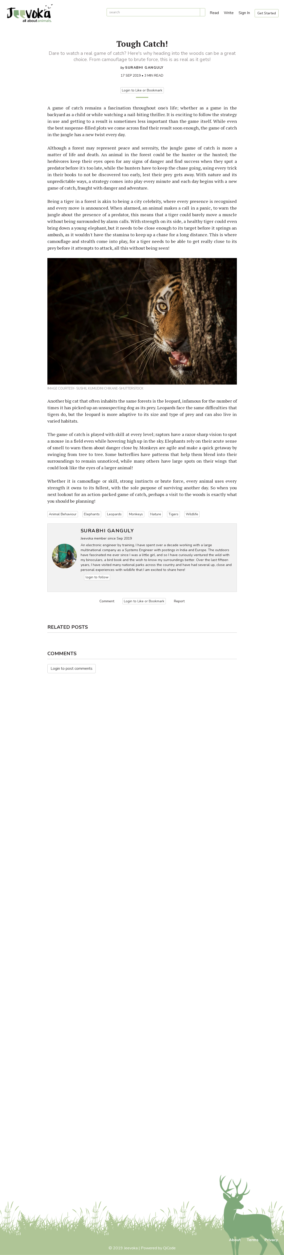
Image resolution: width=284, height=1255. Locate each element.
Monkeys (136, 514)
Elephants (92, 514)
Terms (253, 1240)
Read (214, 13)
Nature (155, 514)
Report (179, 601)
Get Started (266, 13)
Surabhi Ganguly (144, 67)
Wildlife (192, 514)
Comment (106, 601)
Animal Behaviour (62, 514)
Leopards (114, 514)
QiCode (169, 1248)
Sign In (244, 13)
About (235, 1240)
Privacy (271, 1240)
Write (229, 13)
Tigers (173, 514)
